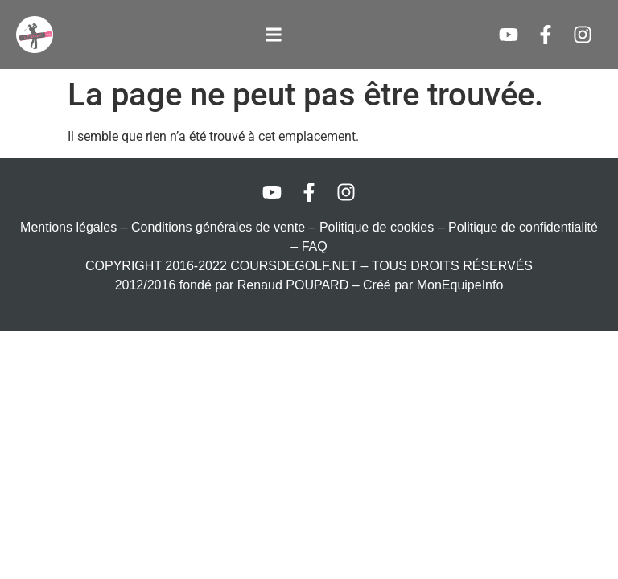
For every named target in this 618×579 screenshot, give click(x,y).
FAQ (315, 246)
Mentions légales (68, 227)
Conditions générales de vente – (225, 227)
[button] (274, 35)
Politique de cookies (376, 227)
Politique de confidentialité (523, 227)
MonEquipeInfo (460, 285)
